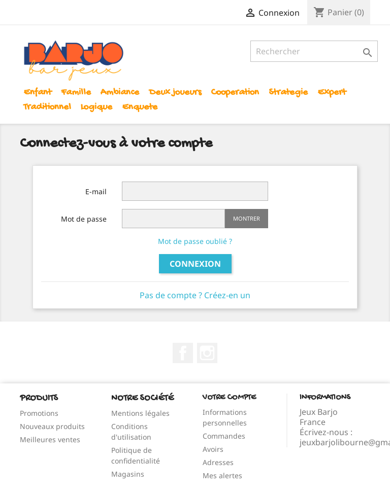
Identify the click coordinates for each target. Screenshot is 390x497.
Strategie (288, 92)
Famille (76, 92)
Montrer (246, 218)
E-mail (96, 191)
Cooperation (235, 92)
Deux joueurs (175, 92)
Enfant (37, 92)
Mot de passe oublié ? (195, 241)
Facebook (183, 353)
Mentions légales (140, 413)
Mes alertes (222, 475)
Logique (96, 107)
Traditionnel (47, 107)
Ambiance (120, 92)
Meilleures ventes (50, 439)
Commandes (224, 436)
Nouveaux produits (52, 426)
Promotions (39, 413)
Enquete (139, 107)
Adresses (218, 462)
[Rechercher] (314, 51)
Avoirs (213, 449)
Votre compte (229, 398)
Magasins (127, 474)
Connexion (195, 263)
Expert (331, 92)
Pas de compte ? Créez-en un (195, 295)
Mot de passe (84, 219)
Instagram (207, 353)
